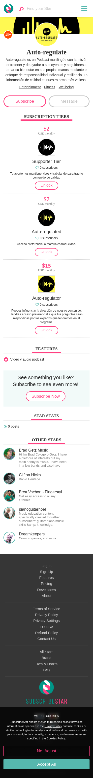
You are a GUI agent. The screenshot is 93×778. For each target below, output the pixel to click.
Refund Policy (46, 633)
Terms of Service (46, 609)
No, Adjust (46, 751)
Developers (46, 590)
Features (46, 578)
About (46, 596)
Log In (46, 566)
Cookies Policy (56, 738)
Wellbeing (66, 87)
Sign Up (46, 572)
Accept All (46, 764)
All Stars (46, 652)
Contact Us (46, 639)
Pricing (46, 584)
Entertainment (30, 87)
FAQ (46, 670)
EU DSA (46, 627)
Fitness (49, 87)
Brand (47, 658)
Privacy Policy (46, 615)
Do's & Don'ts (46, 664)
